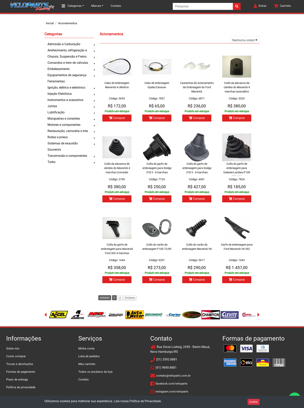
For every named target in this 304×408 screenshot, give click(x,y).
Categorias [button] (72, 6)
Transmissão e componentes (67, 156)
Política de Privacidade (145, 401)
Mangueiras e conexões (64, 118)
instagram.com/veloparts (171, 391)
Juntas (52, 106)
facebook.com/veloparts (171, 383)
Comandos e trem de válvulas (68, 63)
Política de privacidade (20, 387)
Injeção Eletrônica (60, 94)
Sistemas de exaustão (63, 143)
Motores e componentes (64, 125)
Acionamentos (67, 23)
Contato (116, 6)
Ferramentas (56, 81)
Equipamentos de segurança (67, 75)
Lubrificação (56, 112)
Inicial (50, 23)
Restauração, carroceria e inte (68, 131)
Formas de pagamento (20, 371)
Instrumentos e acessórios (65, 100)
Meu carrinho (86, 364)
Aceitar (253, 401)
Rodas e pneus (58, 137)
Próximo (130, 297)
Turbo (51, 162)
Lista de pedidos (89, 356)
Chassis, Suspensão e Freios (67, 56)
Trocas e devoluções (19, 364)
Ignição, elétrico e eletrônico (66, 87)
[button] (260, 6)
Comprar (117, 118)
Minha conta (86, 348)
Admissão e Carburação (64, 44)
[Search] (207, 6)
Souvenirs (54, 149)
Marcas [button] (96, 6)
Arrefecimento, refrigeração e (67, 50)
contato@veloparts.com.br (173, 375)
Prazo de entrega (17, 379)
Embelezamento (59, 69)
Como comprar (16, 356)
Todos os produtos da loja (95, 371)
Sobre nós (12, 348)
